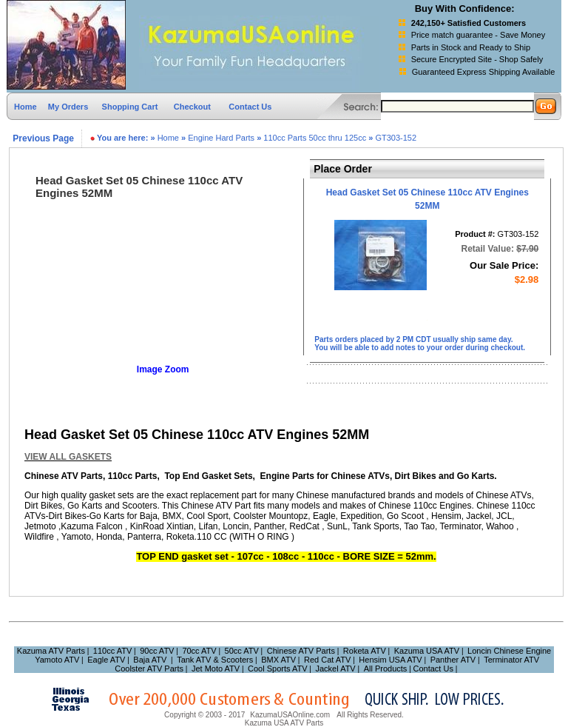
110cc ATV (112, 650)
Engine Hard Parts (221, 137)
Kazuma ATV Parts (51, 650)
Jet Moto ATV (216, 668)
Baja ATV (149, 659)
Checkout (192, 106)
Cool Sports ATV (278, 668)
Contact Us (250, 106)
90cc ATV (157, 650)
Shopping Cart (131, 106)
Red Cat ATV (327, 659)
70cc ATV (199, 650)
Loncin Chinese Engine (509, 650)
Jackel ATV (336, 668)
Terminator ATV (511, 659)
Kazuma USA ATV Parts (284, 723)
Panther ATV (453, 659)
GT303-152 (395, 137)
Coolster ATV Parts (149, 668)
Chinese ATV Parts (301, 650)
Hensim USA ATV (390, 659)
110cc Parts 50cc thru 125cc (314, 137)
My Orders (68, 106)
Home (25, 106)
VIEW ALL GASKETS (68, 457)
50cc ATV (242, 650)
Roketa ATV (364, 650)
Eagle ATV (106, 659)
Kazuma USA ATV (426, 650)
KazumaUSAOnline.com (290, 715)
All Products (386, 668)
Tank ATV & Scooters (215, 659)
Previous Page (42, 138)
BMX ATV (278, 659)
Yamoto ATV (57, 659)
